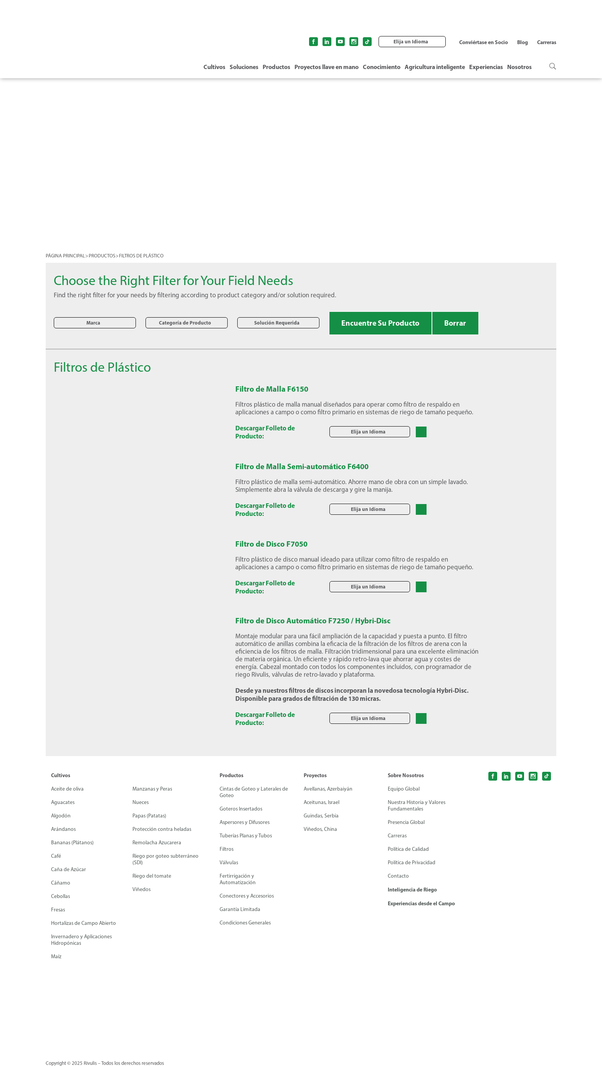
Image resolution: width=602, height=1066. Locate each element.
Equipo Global (404, 789)
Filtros (227, 849)
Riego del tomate (152, 876)
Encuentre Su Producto (382, 323)
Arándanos (63, 829)
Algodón (61, 815)
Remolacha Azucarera (157, 842)
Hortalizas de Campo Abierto (84, 923)
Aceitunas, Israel (322, 802)
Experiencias (486, 67)
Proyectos (315, 775)
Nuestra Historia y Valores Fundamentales (417, 805)
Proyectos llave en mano (326, 67)
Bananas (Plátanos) (72, 842)
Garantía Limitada (240, 909)
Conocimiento (381, 67)
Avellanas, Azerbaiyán (329, 789)
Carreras (546, 42)
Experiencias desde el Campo (421, 903)
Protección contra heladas (162, 829)
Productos (276, 67)
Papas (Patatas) (149, 815)
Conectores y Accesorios (247, 896)
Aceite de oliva (67, 789)
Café (56, 856)
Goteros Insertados (241, 809)
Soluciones (244, 67)
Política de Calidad (408, 849)
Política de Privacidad (411, 862)
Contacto (398, 876)
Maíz (56, 956)
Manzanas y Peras (152, 789)
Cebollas (60, 896)
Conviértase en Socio (483, 42)
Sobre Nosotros (406, 775)
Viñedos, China (320, 829)
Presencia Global (406, 822)
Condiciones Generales (245, 922)
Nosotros (519, 67)
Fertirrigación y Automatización (238, 879)
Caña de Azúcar (68, 869)
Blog (522, 42)
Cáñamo (60, 883)
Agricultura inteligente (435, 67)
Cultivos (214, 67)
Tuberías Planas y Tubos (246, 835)
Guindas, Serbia (321, 815)
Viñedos (141, 889)
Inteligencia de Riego (412, 889)
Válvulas (229, 862)
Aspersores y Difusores (246, 822)
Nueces (140, 802)
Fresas (58, 909)
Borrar (458, 323)
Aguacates (63, 802)
